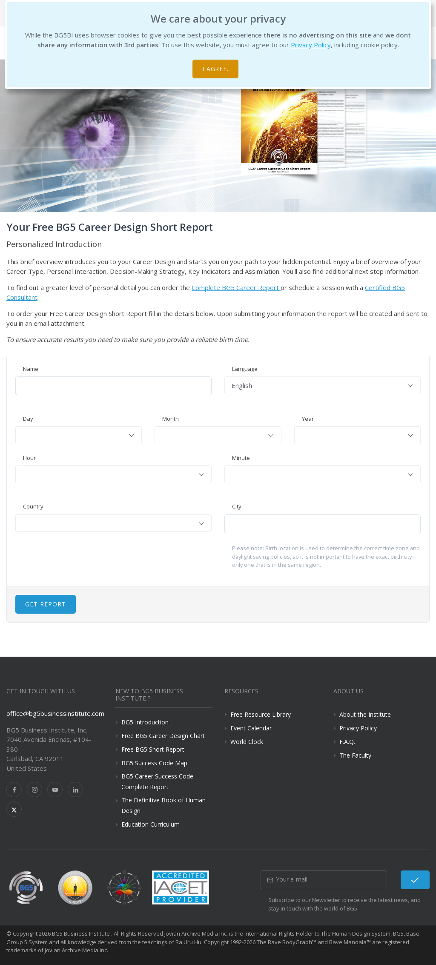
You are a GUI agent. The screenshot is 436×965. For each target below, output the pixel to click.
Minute (241, 458)
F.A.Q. (347, 742)
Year (308, 418)
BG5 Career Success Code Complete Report (157, 781)
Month (170, 418)
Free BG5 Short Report (152, 749)
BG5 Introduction (145, 722)
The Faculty (355, 755)
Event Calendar (251, 728)
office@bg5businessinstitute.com (55, 713)
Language (245, 369)
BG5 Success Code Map (154, 763)
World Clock (246, 742)
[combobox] (322, 385)
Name (30, 369)
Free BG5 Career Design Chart (163, 736)
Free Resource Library (260, 714)
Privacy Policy (311, 44)
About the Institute (365, 714)
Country (33, 506)
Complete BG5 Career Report (236, 287)
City (236, 506)
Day (28, 418)
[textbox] (78, 435)
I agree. (215, 69)
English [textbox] (242, 385)
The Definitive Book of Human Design (163, 805)
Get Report (45, 604)
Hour (29, 458)
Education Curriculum (150, 824)
